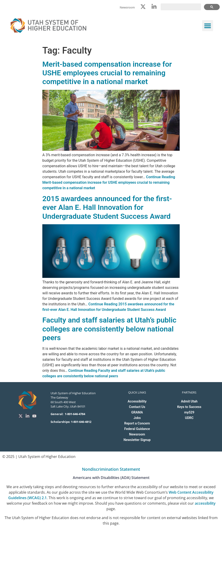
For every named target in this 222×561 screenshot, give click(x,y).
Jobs (137, 418)
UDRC (189, 418)
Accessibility (137, 401)
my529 (189, 412)
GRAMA (137, 412)
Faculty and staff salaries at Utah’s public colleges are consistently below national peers (109, 329)
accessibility (205, 503)
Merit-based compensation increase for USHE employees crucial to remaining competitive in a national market (107, 73)
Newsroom (137, 434)
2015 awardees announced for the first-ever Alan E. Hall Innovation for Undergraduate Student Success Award (107, 207)
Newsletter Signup (137, 440)
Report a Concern (137, 423)
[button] (207, 25)
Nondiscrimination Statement (111, 469)
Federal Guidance (137, 429)
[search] (181, 6)
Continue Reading (108, 182)
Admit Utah (189, 401)
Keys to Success (189, 407)
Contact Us (137, 407)
